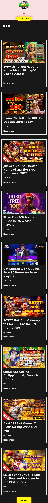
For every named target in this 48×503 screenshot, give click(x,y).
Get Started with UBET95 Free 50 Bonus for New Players (21, 272)
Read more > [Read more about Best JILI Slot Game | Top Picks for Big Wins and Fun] (9, 440)
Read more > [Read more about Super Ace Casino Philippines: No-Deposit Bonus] (9, 388)
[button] (24, 13)
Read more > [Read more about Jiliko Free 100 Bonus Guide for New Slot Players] (9, 234)
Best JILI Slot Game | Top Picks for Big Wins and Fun (21, 427)
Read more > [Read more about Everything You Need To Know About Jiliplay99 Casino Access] (9, 83)
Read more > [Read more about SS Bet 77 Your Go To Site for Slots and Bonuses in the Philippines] (9, 491)
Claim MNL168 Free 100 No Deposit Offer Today (22, 119)
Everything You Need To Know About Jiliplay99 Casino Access (20, 70)
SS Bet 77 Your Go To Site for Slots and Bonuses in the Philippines (21, 478)
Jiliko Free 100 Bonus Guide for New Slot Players (18, 221)
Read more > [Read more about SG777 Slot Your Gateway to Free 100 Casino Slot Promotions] (9, 337)
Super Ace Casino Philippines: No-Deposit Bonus (20, 375)
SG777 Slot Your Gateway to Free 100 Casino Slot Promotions (21, 324)
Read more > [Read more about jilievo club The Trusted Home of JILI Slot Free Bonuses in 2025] (9, 182)
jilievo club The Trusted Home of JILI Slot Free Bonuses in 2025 (20, 169)
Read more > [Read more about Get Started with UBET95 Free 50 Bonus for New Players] (9, 285)
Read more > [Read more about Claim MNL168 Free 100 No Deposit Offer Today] (9, 131)
